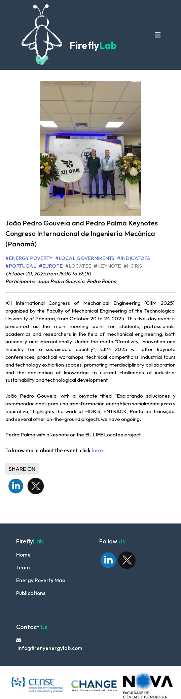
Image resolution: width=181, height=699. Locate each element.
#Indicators (133, 258)
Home (23, 555)
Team (23, 567)
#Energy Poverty (28, 258)
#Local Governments (84, 258)
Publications (30, 593)
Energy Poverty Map (40, 580)
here (97, 450)
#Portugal (20, 266)
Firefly (92, 45)
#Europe (51, 266)
